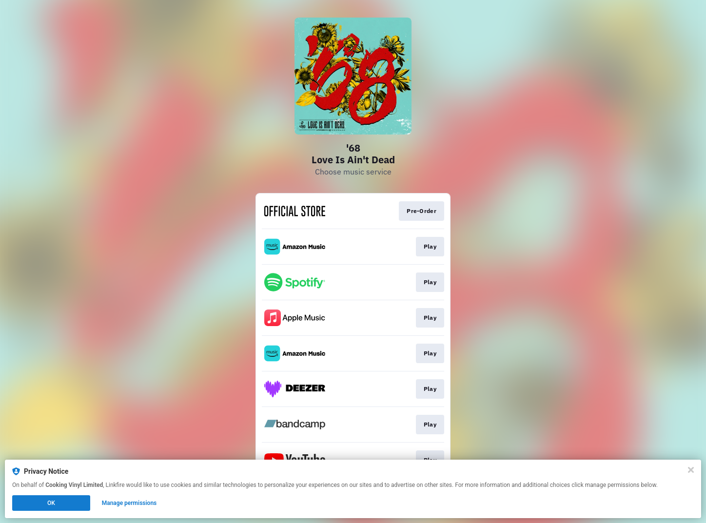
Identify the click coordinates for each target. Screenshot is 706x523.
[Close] (691, 470)
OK (51, 503)
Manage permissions (129, 503)
